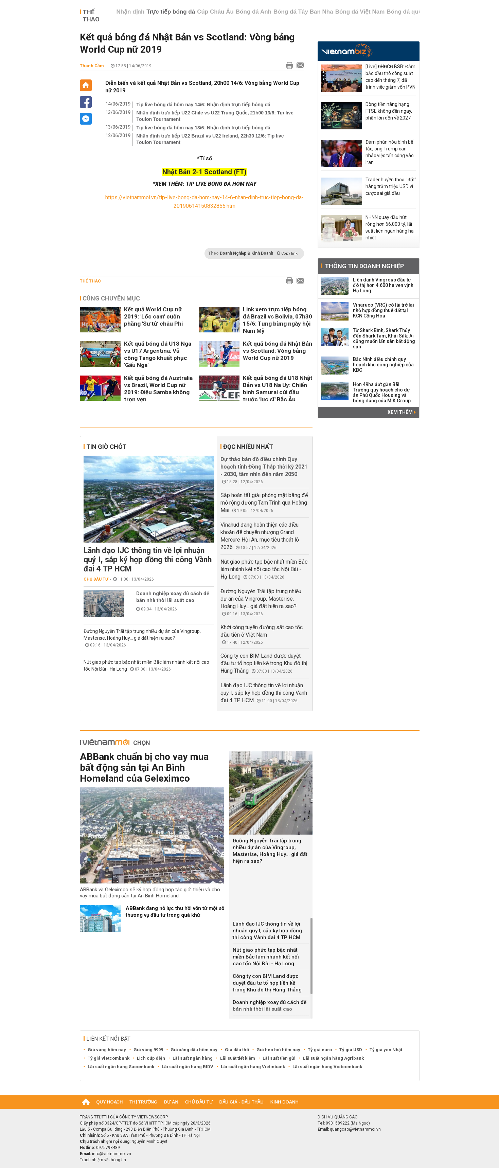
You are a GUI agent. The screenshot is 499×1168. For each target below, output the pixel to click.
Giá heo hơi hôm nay (278, 1049)
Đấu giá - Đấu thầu (241, 1102)
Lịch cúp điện (151, 1058)
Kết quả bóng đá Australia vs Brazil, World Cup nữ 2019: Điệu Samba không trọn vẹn (158, 389)
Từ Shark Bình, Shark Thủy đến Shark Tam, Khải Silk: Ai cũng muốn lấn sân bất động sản (384, 338)
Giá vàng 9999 (148, 1049)
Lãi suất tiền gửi (279, 1058)
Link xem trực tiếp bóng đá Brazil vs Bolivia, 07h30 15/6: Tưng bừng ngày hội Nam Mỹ (277, 320)
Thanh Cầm (92, 65)
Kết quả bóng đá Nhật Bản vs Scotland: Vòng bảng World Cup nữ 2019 (277, 350)
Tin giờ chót (106, 446)
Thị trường (143, 1102)
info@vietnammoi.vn (111, 1153)
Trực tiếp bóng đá (170, 11)
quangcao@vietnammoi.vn (355, 1129)
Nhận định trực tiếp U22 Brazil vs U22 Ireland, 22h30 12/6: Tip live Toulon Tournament (210, 139)
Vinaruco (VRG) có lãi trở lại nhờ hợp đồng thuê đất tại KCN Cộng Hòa (383, 310)
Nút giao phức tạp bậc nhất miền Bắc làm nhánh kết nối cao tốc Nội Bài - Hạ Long (263, 569)
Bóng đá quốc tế (409, 11)
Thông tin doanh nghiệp (364, 266)
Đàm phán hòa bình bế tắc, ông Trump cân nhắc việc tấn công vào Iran (390, 152)
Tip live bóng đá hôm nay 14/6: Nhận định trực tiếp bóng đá (203, 104)
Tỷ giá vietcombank (108, 1058)
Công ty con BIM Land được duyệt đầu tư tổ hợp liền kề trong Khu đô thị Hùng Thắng (263, 663)
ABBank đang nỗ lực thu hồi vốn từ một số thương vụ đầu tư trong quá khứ (175, 911)
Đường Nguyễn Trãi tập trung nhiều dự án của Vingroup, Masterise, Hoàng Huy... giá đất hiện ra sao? (260, 598)
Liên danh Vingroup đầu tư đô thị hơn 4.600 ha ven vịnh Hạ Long (383, 285)
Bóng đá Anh (253, 11)
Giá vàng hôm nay (107, 1049)
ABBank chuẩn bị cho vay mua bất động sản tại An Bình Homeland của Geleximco (144, 767)
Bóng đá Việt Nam (360, 11)
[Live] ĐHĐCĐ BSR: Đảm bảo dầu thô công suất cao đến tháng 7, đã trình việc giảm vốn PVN (390, 77)
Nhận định (130, 11)
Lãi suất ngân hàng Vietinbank (253, 1066)
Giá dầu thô (237, 1049)
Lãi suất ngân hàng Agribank (333, 1058)
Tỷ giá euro (320, 1049)
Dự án (171, 1102)
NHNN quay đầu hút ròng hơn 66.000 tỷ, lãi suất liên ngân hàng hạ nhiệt (390, 227)
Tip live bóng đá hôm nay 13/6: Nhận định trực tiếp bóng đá (203, 127)
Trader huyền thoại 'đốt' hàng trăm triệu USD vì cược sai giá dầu (391, 186)
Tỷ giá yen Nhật (386, 1049)
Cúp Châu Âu (215, 11)
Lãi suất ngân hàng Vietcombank (327, 1066)
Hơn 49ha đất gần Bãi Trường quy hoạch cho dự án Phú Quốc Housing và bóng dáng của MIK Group (382, 392)
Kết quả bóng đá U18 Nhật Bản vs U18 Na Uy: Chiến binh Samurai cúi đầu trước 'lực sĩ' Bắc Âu (278, 389)
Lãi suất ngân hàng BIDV (187, 1066)
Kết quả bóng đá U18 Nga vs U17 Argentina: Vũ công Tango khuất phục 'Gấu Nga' (157, 354)
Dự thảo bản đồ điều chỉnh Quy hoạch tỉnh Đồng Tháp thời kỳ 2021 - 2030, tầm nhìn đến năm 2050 (263, 466)
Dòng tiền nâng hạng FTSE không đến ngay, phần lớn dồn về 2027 (389, 111)
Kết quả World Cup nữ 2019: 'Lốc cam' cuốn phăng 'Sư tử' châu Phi (153, 316)
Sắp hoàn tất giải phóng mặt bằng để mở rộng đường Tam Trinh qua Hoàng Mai (264, 502)
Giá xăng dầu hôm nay (194, 1049)
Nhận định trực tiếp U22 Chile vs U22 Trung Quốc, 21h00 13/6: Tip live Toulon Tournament (215, 116)
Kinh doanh (284, 1102)
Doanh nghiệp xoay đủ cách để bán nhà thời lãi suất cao (172, 596)
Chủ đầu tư (96, 579)
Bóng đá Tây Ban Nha (303, 11)
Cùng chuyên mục (111, 298)
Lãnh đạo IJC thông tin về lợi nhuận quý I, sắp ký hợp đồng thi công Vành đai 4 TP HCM (148, 559)
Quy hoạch (109, 1102)
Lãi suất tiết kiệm (237, 1058)
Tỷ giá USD (350, 1049)
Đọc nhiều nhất (248, 446)
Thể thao (91, 15)
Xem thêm (402, 412)
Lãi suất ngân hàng (193, 1058)
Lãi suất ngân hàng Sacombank (121, 1066)
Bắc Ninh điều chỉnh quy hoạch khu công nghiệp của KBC (383, 365)
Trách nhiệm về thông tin (103, 1159)
